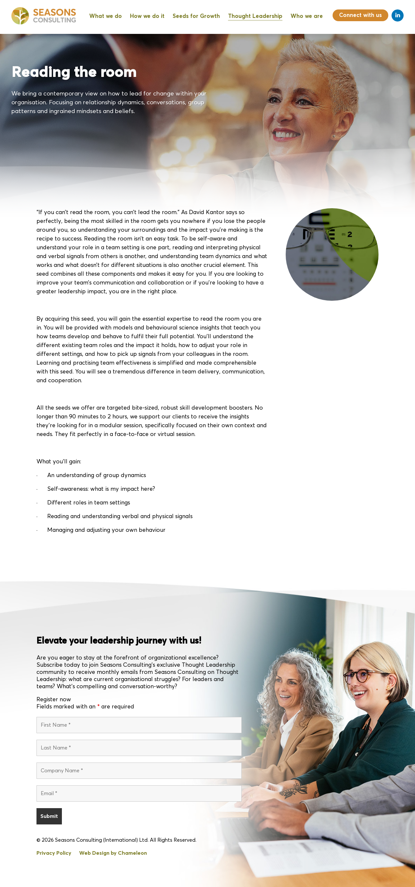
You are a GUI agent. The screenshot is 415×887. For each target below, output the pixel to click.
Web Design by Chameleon (113, 853)
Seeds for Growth (196, 16)
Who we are (307, 16)
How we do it (147, 16)
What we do (105, 16)
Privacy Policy (53, 853)
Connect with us (360, 15)
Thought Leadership (255, 16)
